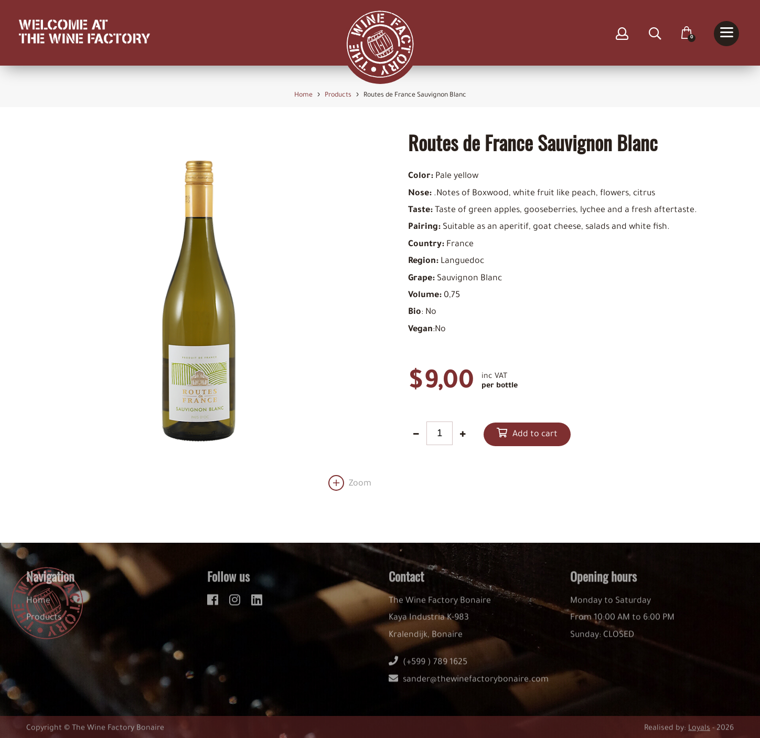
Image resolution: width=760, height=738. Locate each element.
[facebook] (214, 605)
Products (43, 624)
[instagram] (236, 605)
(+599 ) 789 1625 (428, 669)
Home (38, 608)
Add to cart (535, 435)
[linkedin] (256, 605)
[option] (198, 311)
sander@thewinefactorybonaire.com (469, 686)
